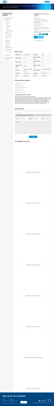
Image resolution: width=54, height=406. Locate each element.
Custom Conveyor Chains (9, 30)
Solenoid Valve (7, 55)
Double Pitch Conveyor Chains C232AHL (10, 7)
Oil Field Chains (9, 52)
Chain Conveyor (9, 50)
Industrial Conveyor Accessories (8, 19)
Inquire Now (40, 37)
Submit (33, 136)
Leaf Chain (8, 44)
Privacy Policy (49, 399)
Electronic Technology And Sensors (9, 59)
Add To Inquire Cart (38, 40)
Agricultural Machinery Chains (9, 47)
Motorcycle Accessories (8, 41)
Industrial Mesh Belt (8, 38)
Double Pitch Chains (8, 23)
